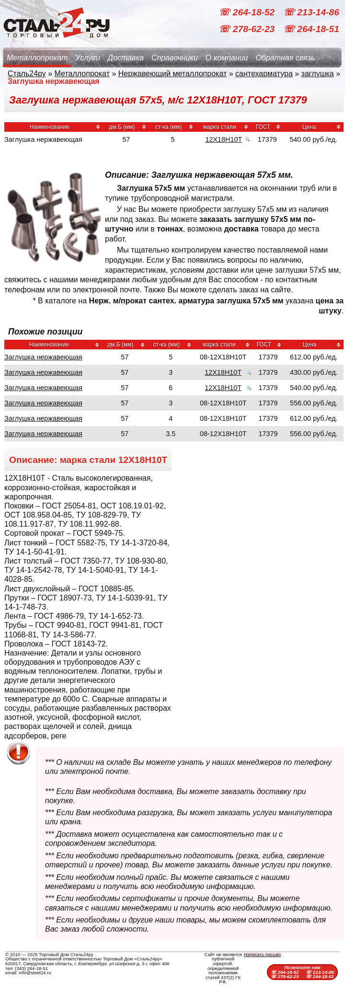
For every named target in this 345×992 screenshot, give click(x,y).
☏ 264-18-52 (247, 12)
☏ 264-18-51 (311, 29)
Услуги (87, 58)
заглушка (317, 73)
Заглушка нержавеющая (43, 357)
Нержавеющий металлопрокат (172, 73)
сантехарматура (264, 73)
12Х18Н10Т (223, 139)
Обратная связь (285, 58)
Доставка (126, 58)
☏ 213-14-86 (311, 12)
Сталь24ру (27, 73)
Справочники (174, 58)
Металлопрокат (37, 58)
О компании (227, 58)
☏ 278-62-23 (247, 29)
